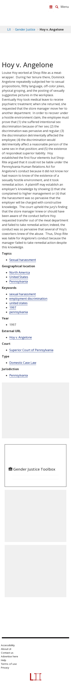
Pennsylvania (18, 281)
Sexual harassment (22, 260)
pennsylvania (18, 312)
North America (19, 272)
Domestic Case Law (22, 363)
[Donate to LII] (50, 6)
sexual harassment (22, 294)
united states (18, 303)
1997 (12, 307)
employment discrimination (28, 299)
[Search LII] (56, 6)
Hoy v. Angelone (20, 337)
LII (9, 29)
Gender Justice (25, 29)
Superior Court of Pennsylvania (31, 350)
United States (18, 277)
